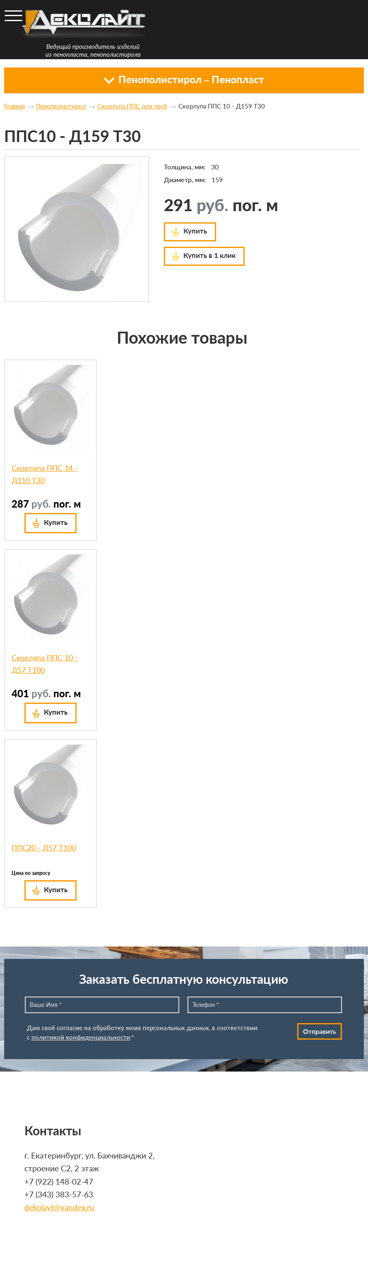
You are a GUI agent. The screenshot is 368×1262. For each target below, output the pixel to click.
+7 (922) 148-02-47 (58, 1181)
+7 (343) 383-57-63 (58, 1194)
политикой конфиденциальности (80, 1037)
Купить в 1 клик (209, 255)
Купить (195, 230)
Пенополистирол (61, 106)
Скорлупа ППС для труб (132, 106)
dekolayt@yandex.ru (59, 1207)
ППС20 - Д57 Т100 (44, 847)
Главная (14, 106)
